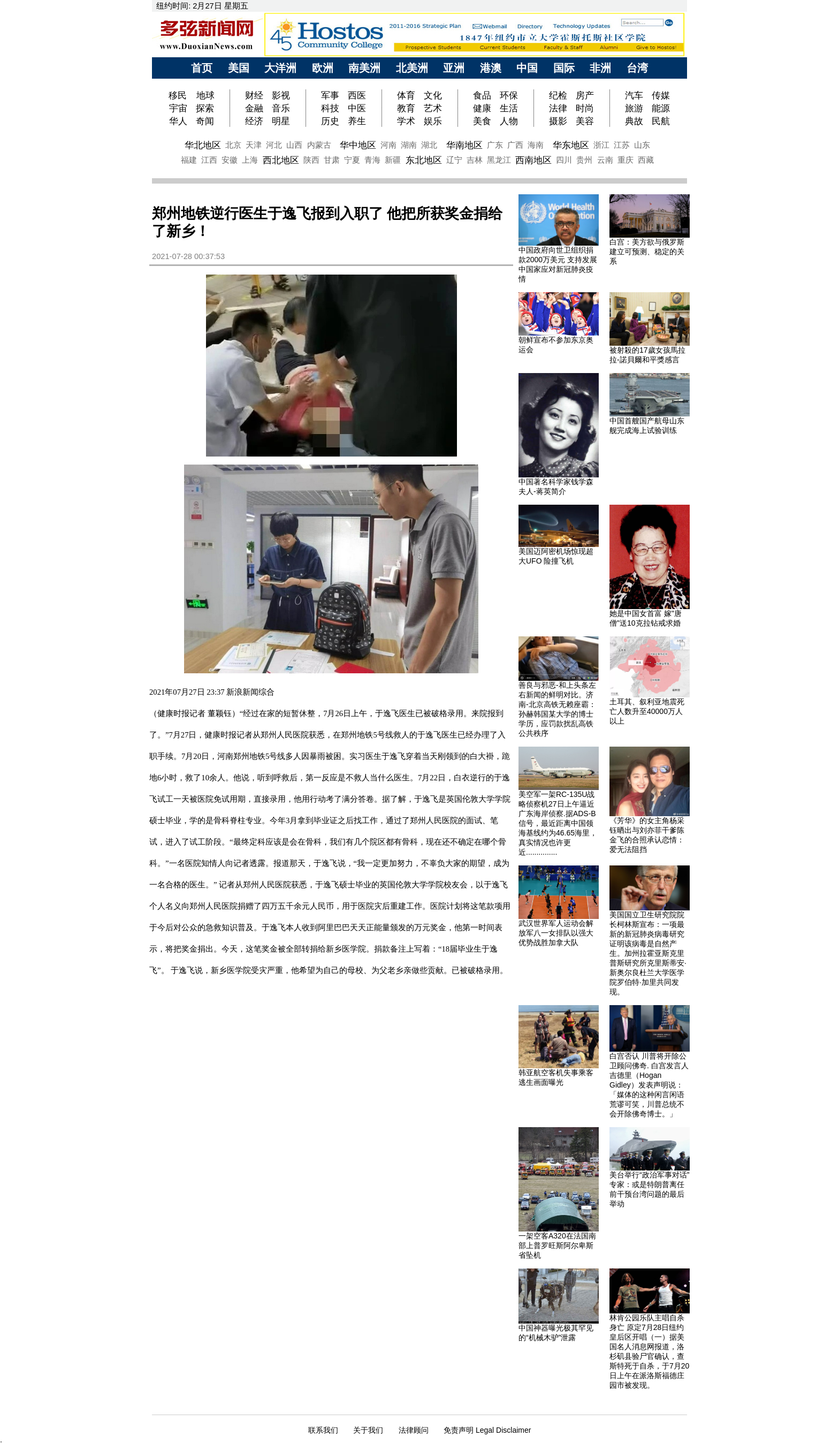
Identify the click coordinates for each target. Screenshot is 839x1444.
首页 (201, 68)
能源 (661, 108)
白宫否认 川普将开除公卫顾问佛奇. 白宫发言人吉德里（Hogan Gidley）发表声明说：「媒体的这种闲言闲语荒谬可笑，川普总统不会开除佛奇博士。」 (649, 1085)
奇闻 (205, 121)
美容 (585, 121)
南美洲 (364, 68)
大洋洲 (280, 68)
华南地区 (464, 145)
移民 (179, 95)
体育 (406, 95)
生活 (509, 108)
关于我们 (368, 1430)
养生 (357, 121)
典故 (634, 121)
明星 (281, 121)
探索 (205, 108)
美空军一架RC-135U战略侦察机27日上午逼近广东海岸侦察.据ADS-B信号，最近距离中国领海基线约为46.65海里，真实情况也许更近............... (557, 823)
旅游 (634, 108)
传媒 (661, 95)
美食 (482, 121)
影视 (281, 95)
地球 (205, 95)
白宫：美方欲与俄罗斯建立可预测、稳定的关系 (646, 251)
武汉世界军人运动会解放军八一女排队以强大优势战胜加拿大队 (555, 933)
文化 (433, 95)
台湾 (637, 68)
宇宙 (178, 108)
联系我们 (323, 1430)
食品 (482, 95)
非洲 (600, 68)
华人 (178, 121)
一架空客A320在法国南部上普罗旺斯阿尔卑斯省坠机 (557, 1245)
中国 (527, 68)
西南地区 (533, 160)
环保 (509, 95)
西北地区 (281, 160)
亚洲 (453, 68)
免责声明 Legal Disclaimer (487, 1430)
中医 (357, 108)
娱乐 (433, 121)
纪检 (558, 95)
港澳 (490, 68)
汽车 (634, 95)
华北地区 (203, 145)
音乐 (281, 108)
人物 (509, 121)
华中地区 (358, 145)
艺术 (433, 108)
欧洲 (322, 68)
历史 (330, 121)
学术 (406, 121)
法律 (558, 108)
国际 (564, 68)
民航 (661, 121)
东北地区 (424, 160)
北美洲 (412, 68)
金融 (254, 108)
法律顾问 (414, 1430)
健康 (482, 108)
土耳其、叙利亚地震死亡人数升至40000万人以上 (646, 711)
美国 (238, 68)
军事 (330, 95)
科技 (330, 108)
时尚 (585, 108)
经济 (254, 121)
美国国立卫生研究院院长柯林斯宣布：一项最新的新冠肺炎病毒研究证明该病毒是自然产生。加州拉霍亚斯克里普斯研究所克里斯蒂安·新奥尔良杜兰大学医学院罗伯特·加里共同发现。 (648, 953)
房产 (585, 95)
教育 (406, 108)
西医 (357, 95)
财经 (254, 95)
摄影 (558, 121)
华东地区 (571, 145)
